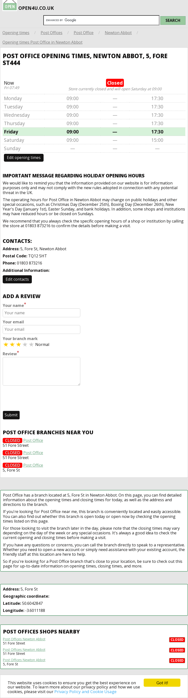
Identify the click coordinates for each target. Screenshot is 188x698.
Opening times (15, 32)
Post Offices (51, 32)
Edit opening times (24, 157)
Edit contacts (17, 279)
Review (11, 353)
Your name (14, 305)
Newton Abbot (118, 32)
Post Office (84, 32)
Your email (13, 322)
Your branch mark (20, 338)
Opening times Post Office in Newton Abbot (42, 42)
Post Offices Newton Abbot (24, 639)
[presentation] (40, 398)
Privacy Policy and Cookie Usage (85, 691)
